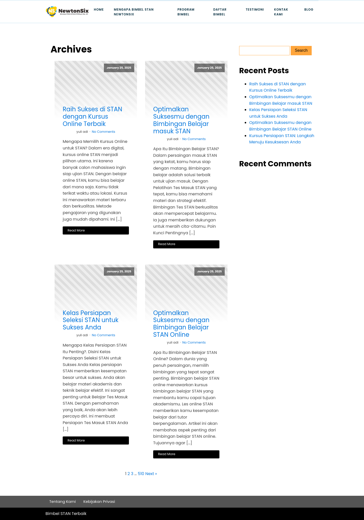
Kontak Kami (281, 11)
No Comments (103, 131)
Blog (308, 9)
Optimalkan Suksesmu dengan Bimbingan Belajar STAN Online (181, 324)
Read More (76, 230)
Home (99, 9)
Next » (151, 474)
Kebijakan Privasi (99, 501)
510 (141, 474)
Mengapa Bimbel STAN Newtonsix (134, 11)
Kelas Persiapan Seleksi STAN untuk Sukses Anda (91, 320)
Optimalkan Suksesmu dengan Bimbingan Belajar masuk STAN (181, 120)
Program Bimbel (186, 11)
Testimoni (255, 9)
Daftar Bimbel (220, 11)
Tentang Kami (62, 501)
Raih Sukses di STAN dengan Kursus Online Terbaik (92, 116)
